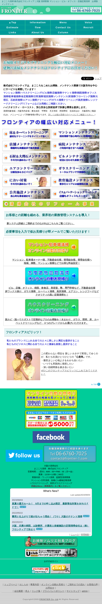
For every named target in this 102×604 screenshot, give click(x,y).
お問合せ (50, 588)
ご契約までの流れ (76, 584)
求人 (27, 591)
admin (85, 591)
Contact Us (63, 27)
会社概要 (18, 591)
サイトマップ (73, 591)
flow (38, 27)
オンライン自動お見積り (53, 584)
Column (63, 32)
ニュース (75, 535)
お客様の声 (92, 584)
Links (12, 32)
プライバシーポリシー (53, 591)
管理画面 (85, 535)
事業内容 (34, 584)
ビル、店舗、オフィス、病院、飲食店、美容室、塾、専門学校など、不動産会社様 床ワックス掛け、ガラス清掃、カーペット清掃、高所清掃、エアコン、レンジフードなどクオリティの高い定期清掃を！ (52, 291)
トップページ (10, 584)
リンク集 (36, 591)
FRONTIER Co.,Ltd (48, 599)
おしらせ (23, 584)
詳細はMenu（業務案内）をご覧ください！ (51, 486)
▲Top (12, 22)
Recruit (88, 27)
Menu (63, 22)
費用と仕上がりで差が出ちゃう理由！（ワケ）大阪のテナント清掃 (47, 516)
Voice (88, 22)
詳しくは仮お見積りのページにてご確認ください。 (71, 115)
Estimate (13, 27)
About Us (37, 32)
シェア (98, 78)
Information (38, 22)
